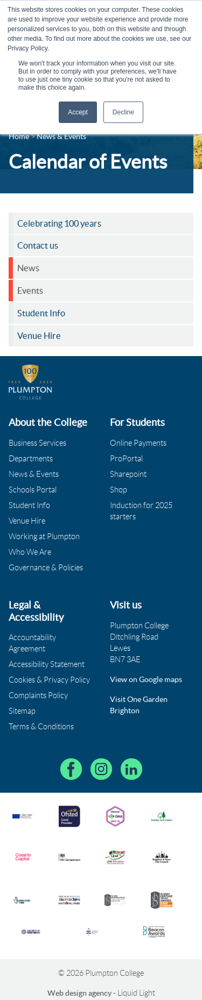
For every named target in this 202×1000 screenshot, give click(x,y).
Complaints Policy (38, 695)
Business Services (37, 443)
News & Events (34, 474)
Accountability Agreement (32, 643)
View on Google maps (146, 679)
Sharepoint (128, 474)
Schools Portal (33, 489)
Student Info (29, 505)
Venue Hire (27, 521)
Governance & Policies (46, 567)
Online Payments (138, 443)
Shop (118, 489)
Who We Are (30, 552)
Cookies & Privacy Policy (49, 680)
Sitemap (22, 711)
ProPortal (126, 458)
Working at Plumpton (44, 536)
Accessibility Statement (47, 664)
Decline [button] (123, 112)
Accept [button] (78, 112)
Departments (31, 458)
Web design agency (80, 993)
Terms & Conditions (41, 726)
